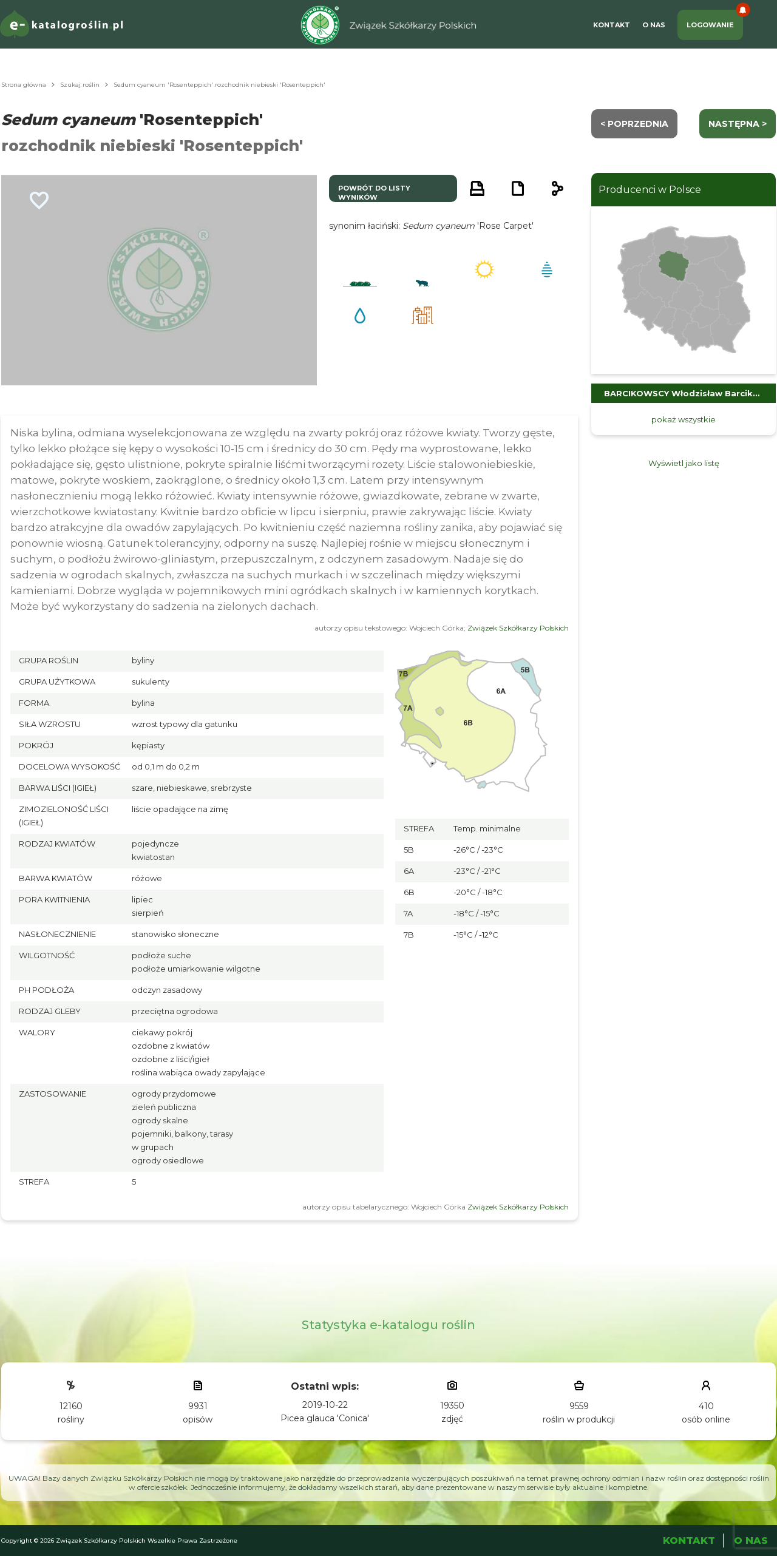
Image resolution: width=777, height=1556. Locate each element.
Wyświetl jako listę (683, 463)
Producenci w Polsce (650, 189)
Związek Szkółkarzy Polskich (518, 627)
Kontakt (611, 25)
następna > (737, 123)
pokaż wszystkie (683, 419)
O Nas (653, 25)
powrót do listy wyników (374, 192)
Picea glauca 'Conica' (324, 1418)
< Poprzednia (634, 123)
